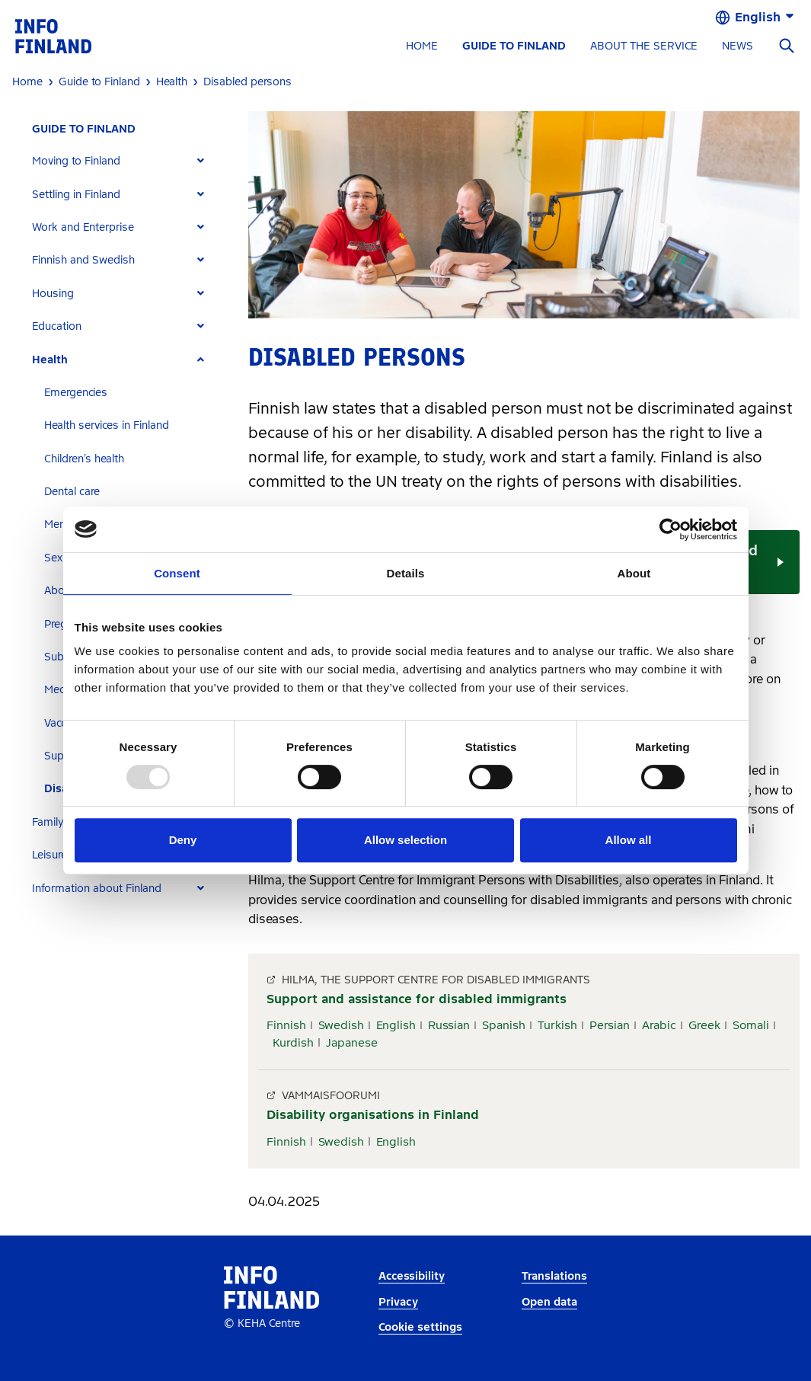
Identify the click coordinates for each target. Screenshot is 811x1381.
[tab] (124, 161)
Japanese (352, 1043)
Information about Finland (96, 888)
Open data (549, 1302)
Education (56, 326)
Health (50, 359)
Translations (554, 1276)
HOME (422, 46)
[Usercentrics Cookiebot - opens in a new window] (670, 529)
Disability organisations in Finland (373, 1115)
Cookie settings (420, 1327)
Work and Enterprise (83, 227)
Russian (449, 1025)
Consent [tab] (177, 573)
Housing (53, 293)
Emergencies (75, 392)
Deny (183, 839)
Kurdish (293, 1043)
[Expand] (200, 161)
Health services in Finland (106, 425)
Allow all (628, 839)
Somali (751, 1025)
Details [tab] (406, 573)
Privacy (398, 1302)
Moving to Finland (76, 161)
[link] (53, 35)
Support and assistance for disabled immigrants (417, 999)
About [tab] (634, 573)
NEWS (737, 46)
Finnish (286, 1025)
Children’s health (84, 458)
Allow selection (405, 839)
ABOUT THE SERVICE (644, 46)
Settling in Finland (76, 194)
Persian (609, 1025)
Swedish (341, 1025)
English (396, 1025)
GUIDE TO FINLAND (514, 46)
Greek (704, 1025)
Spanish (503, 1025)
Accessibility (411, 1276)
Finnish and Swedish (83, 260)
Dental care (72, 491)
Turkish (557, 1025)
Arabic (659, 1025)
